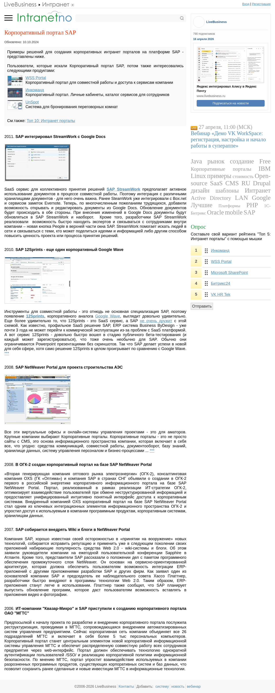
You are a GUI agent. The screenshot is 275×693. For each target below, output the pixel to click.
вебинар (194, 686)
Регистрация (261, 4)
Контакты (126, 686)
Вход (246, 4)
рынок (216, 161)
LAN (241, 197)
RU (245, 183)
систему (162, 686)
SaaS (216, 183)
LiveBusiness (216, 22)
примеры (219, 175)
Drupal (262, 183)
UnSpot (32, 102)
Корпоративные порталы (221, 169)
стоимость (243, 176)
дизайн (200, 190)
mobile (234, 212)
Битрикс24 (220, 283)
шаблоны (227, 190)
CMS (232, 183)
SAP (249, 212)
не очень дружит (156, 321)
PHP (252, 205)
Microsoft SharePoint (229, 272)
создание (242, 161)
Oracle (215, 212)
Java (196, 161)
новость (177, 686)
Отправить (202, 306)
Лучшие (201, 205)
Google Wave (107, 316)
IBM (265, 168)
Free (265, 161)
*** (6, 353)
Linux (198, 175)
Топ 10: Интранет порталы (51, 121)
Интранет (258, 190)
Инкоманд (35, 90)
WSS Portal (36, 78)
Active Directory (211, 198)
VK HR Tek (220, 294)
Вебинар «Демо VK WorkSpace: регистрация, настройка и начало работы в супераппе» (228, 139)
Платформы (229, 205)
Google (261, 197)
